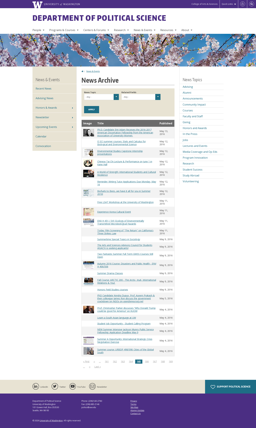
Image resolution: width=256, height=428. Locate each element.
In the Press (190, 134)
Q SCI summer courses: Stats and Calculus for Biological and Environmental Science (121, 143)
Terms (133, 404)
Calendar (41, 136)
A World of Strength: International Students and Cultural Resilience (126, 173)
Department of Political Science (99, 18)
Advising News (44, 98)
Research (119, 30)
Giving (186, 122)
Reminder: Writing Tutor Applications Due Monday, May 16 (126, 183)
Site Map (134, 407)
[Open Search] (251, 4)
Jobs (185, 140)
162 (115, 361)
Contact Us (135, 413)
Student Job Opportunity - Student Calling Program (124, 323)
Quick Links (227, 4)
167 (155, 361)
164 (131, 361)
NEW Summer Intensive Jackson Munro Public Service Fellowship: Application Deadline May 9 (125, 331)
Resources (166, 30)
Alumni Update (137, 410)
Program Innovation (195, 157)
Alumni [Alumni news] (187, 92)
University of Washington (51, 420)
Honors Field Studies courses (112, 289)
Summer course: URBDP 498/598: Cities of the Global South (125, 351)
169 (171, 361)
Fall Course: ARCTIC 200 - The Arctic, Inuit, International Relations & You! (126, 281)
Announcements (193, 98)
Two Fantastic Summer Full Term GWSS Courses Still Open (125, 255)
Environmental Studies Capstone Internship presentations (120, 152)
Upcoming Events (46, 127)
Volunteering (191, 181)
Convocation (43, 146)
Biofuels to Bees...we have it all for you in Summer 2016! (124, 192)
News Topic (90, 92)
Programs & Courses (62, 30)
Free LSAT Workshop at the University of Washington (125, 202)
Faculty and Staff (193, 116)
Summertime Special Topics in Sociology (118, 239)
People (36, 30)
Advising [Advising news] (188, 87)
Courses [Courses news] (188, 110)
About (185, 30)
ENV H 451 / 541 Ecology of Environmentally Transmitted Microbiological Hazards (120, 222)
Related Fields (128, 92)
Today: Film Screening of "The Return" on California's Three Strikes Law (125, 232)
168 (163, 361)
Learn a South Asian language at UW (116, 317)
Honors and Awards (195, 128)
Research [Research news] (188, 163)
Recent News (43, 88)
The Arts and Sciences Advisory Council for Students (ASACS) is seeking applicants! (124, 247)
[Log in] (242, 4)
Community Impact (194, 104)
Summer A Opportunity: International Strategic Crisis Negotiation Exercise (124, 340)
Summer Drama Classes (110, 273)
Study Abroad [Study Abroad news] (191, 175)
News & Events (143, 30)
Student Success (192, 169)
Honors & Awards (46, 107)
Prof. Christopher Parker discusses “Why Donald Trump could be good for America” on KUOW (126, 309)
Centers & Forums (94, 30)
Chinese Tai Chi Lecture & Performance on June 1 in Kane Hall (124, 163)
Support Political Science (230, 387)
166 (147, 361)
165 (139, 361)
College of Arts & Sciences (205, 4)
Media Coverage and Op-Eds (200, 152)
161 (107, 361)
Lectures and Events (195, 146)
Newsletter (42, 117)
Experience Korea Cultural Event (114, 211)
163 (123, 361)
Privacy (133, 401)
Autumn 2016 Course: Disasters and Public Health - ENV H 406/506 (126, 265)
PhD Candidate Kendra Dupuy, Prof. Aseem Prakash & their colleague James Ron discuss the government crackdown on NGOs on (126, 298)
